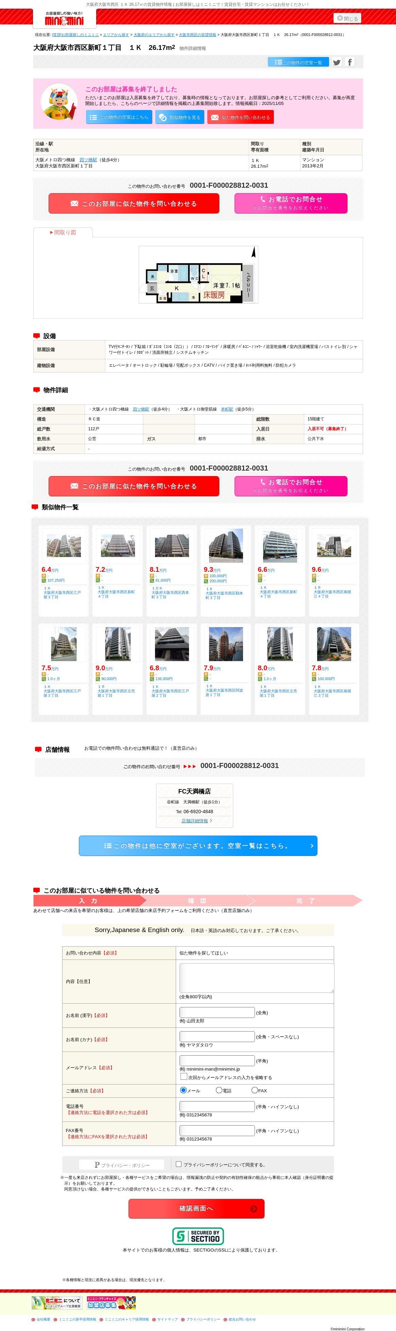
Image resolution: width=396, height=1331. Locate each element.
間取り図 (63, 232)
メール (190, 1090)
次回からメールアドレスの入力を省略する (226, 1076)
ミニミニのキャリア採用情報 (127, 1319)
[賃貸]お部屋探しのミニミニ (75, 35)
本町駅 (227, 409)
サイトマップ (167, 1319)
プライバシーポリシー (203, 1319)
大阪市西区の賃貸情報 (197, 35)
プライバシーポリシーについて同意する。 (222, 1164)
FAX (259, 1090)
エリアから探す (116, 35)
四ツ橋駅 (88, 159)
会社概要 (43, 1319)
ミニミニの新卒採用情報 (77, 1319)
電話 (223, 1090)
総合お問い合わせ (242, 1319)
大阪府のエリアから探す (154, 35)
